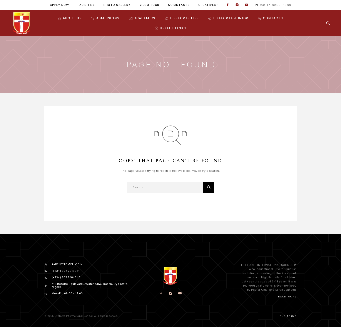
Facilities (86, 5)
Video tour (149, 5)
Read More (287, 296)
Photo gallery (117, 5)
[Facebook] (227, 5)
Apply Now (59, 5)
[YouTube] (246, 5)
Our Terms (288, 316)
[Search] (328, 23)
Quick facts (179, 5)
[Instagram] (237, 5)
